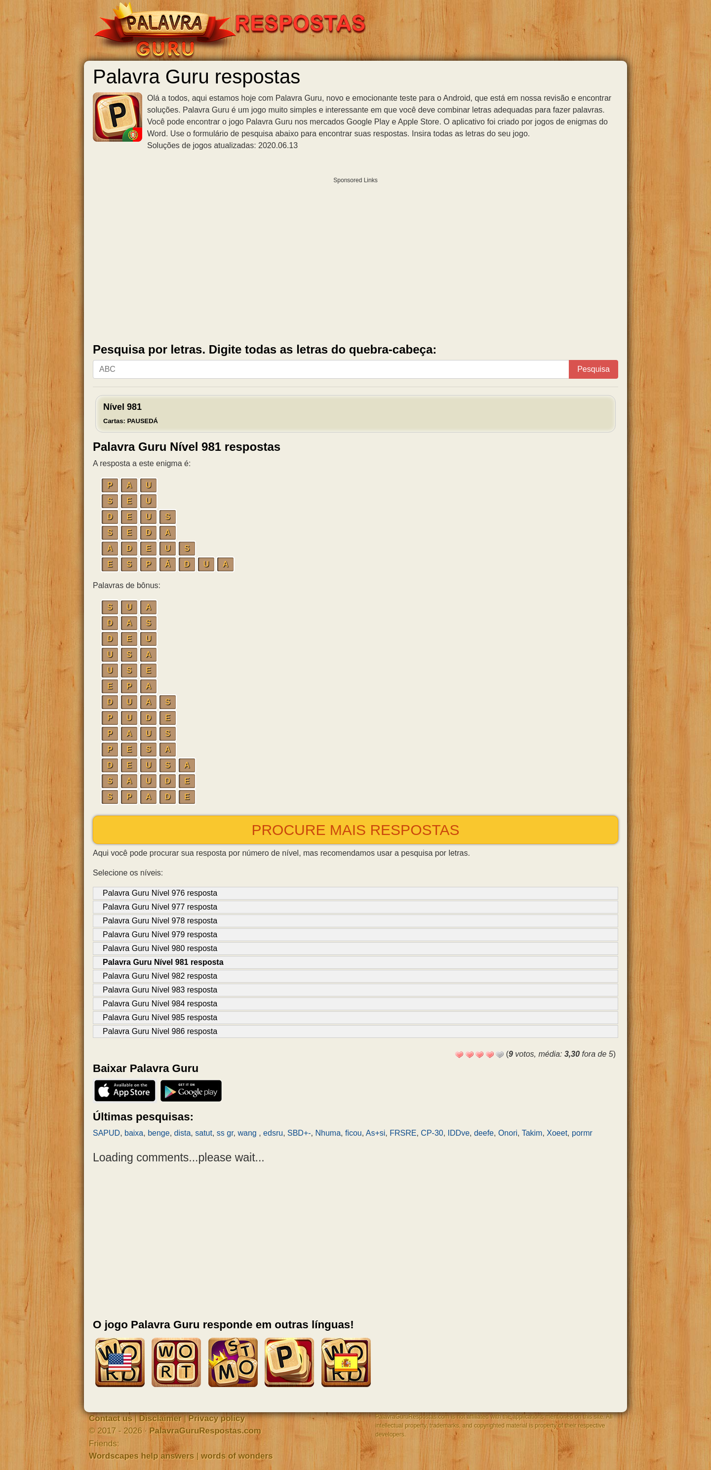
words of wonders (237, 1456)
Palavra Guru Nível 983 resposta (160, 990)
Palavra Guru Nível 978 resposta (160, 920)
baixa (133, 1133)
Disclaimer (160, 1418)
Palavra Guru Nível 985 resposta (160, 1017)
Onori (507, 1133)
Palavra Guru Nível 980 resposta (160, 948)
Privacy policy (217, 1418)
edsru (273, 1133)
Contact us (110, 1418)
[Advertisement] (355, 258)
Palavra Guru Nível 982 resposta (160, 976)
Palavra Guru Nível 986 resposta (160, 1031)
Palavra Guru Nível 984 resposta (160, 1003)
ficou (353, 1133)
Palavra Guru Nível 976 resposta (160, 893)
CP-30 (432, 1133)
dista (182, 1133)
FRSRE (403, 1133)
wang (248, 1133)
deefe (484, 1133)
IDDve (459, 1133)
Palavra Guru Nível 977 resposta (160, 907)
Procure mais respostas (355, 830)
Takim (532, 1133)
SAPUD (106, 1133)
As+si (376, 1133)
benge (159, 1133)
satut (203, 1133)
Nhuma (328, 1133)
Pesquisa (593, 369)
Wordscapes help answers (141, 1456)
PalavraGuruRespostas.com (205, 1430)
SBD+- (299, 1133)
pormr (582, 1133)
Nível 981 (130, 413)
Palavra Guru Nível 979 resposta (160, 934)
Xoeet (557, 1133)
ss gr (225, 1133)
